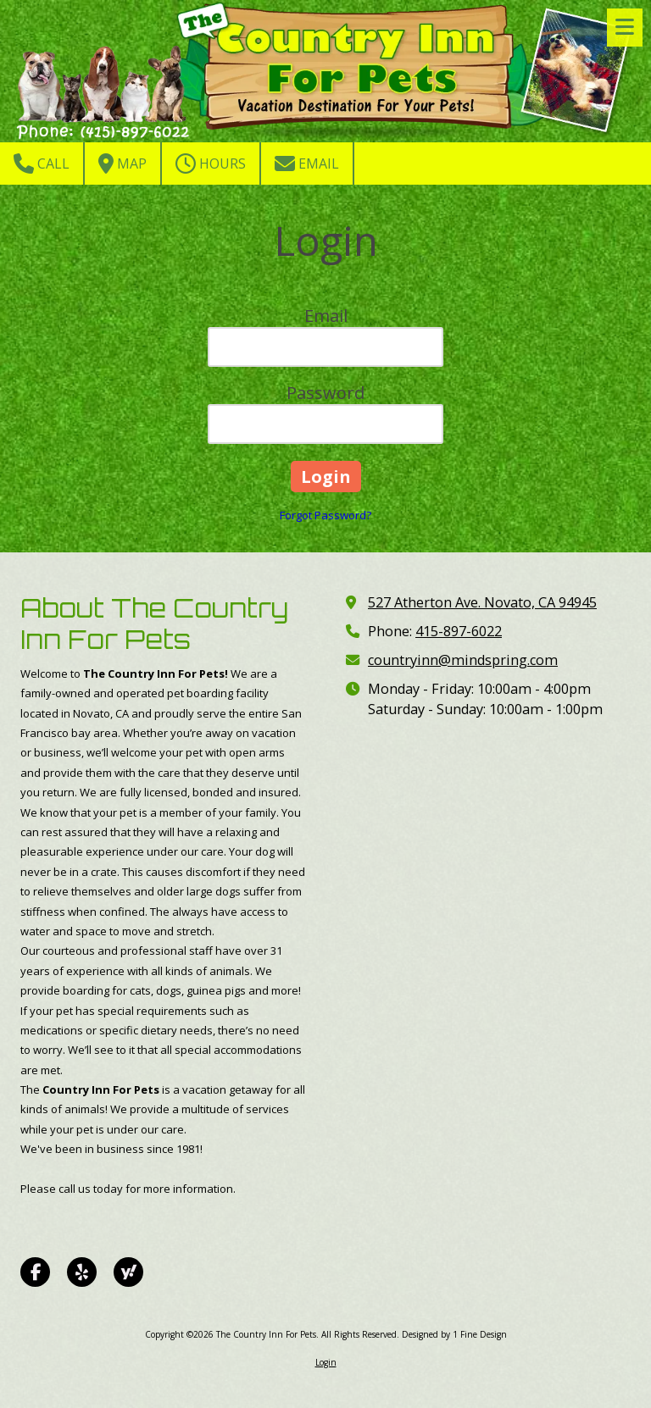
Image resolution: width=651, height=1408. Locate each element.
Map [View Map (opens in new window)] (122, 163)
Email (307, 163)
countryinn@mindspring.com (463, 660)
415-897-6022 (458, 631)
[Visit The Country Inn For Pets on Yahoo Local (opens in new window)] (128, 1272)
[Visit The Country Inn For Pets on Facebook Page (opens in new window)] (35, 1272)
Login (326, 1362)
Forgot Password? (325, 515)
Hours (210, 163)
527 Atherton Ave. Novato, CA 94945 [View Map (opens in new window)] (482, 602)
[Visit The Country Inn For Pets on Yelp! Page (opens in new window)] (82, 1272)
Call (42, 163)
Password (325, 392)
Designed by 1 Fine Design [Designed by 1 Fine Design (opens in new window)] (454, 1334)
